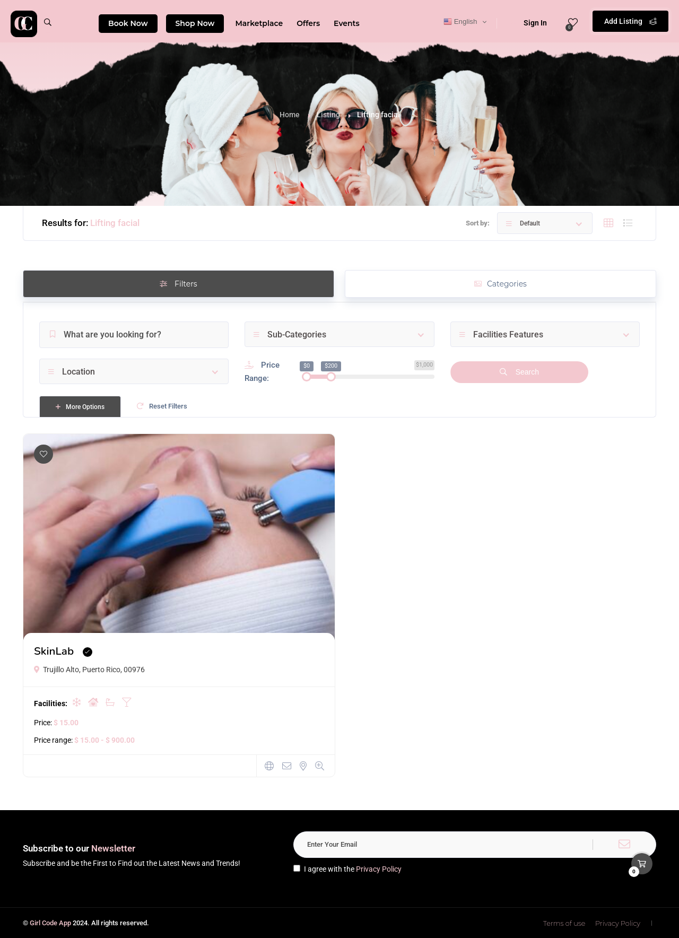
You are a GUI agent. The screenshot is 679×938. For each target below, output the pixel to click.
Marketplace (259, 23)
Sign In (528, 23)
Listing (328, 114)
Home (290, 114)
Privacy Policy (379, 869)
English (460, 22)
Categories (500, 284)
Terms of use (564, 923)
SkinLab (54, 651)
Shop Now (195, 23)
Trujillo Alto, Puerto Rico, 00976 (89, 669)
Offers (308, 23)
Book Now (128, 23)
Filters (178, 284)
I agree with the (347, 869)
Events (347, 23)
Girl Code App (50, 923)
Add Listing (630, 21)
